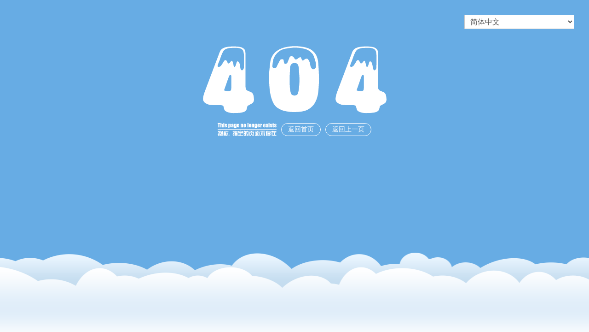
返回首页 (301, 129)
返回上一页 (348, 129)
